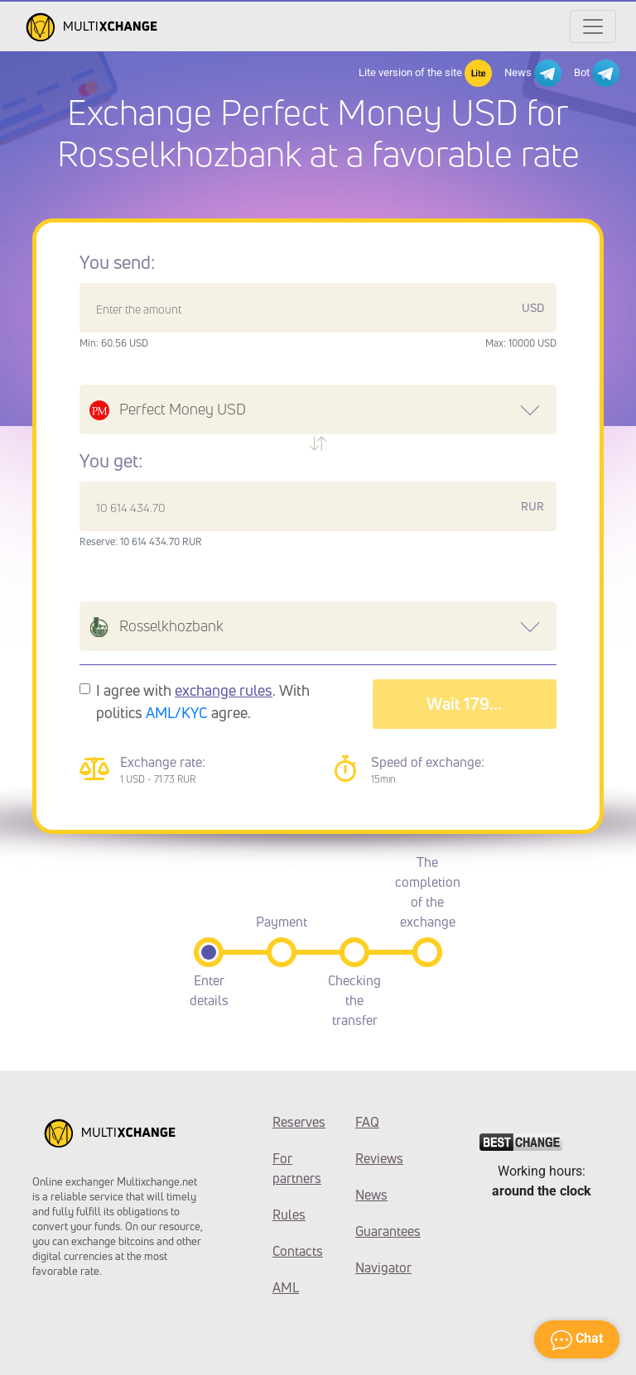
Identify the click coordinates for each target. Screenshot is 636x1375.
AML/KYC (177, 712)
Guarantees (384, 1231)
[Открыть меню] (593, 26)
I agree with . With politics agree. (203, 701)
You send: (117, 262)
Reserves (298, 1122)
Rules (289, 1214)
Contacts (297, 1251)
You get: (111, 460)
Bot (596, 73)
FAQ (367, 1122)
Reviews (379, 1158)
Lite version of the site (425, 73)
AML (285, 1287)
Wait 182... (464, 703)
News (532, 73)
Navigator (383, 1267)
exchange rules (223, 690)
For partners (296, 1168)
